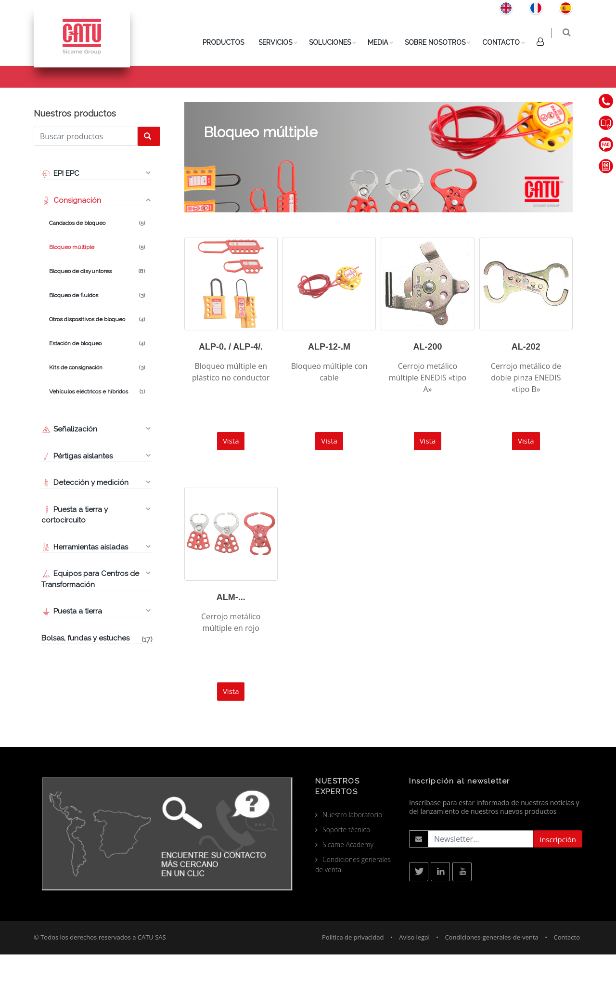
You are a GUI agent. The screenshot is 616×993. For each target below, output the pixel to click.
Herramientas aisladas (84, 585)
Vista (231, 479)
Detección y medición (84, 521)
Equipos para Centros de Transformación (90, 617)
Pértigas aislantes (77, 494)
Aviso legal (414, 975)
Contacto (507, 42)
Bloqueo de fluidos (97, 333)
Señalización (69, 467)
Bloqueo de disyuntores (97, 309)
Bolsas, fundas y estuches (97, 677)
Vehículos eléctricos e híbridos (97, 430)
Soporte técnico (346, 868)
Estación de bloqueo (97, 382)
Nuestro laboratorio (352, 853)
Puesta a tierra (71, 649)
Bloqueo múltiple (97, 285)
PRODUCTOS (229, 42)
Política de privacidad (353, 975)
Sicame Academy (347, 883)
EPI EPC (60, 212)
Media (384, 42)
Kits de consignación (97, 406)
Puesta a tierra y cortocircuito (74, 553)
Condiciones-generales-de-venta (491, 975)
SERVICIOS (281, 42)
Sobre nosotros (441, 42)
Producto (453, 92)
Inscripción (557, 878)
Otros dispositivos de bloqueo (97, 357)
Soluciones (336, 42)
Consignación (501, 92)
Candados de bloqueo (97, 261)
